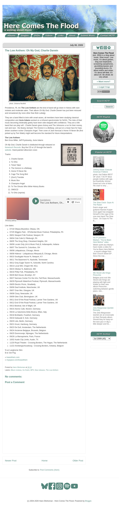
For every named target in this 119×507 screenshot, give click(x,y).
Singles (25, 35)
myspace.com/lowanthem (16, 360)
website (8, 150)
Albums (11, 35)
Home (44, 460)
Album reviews (16, 370)
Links (61, 35)
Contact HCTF (107, 35)
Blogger (88, 501)
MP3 (32, 370)
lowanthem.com (12, 357)
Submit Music (88, 35)
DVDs (37, 35)
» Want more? (103, 81)
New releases (40, 370)
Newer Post (10, 460)
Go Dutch (26, 370)
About (72, 35)
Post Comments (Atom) (49, 470)
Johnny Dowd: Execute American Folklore (102, 171)
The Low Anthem (52, 370)
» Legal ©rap (103, 87)
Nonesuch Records (13, 147)
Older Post (78, 460)
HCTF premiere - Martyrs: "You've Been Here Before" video (102, 240)
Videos (49, 35)
